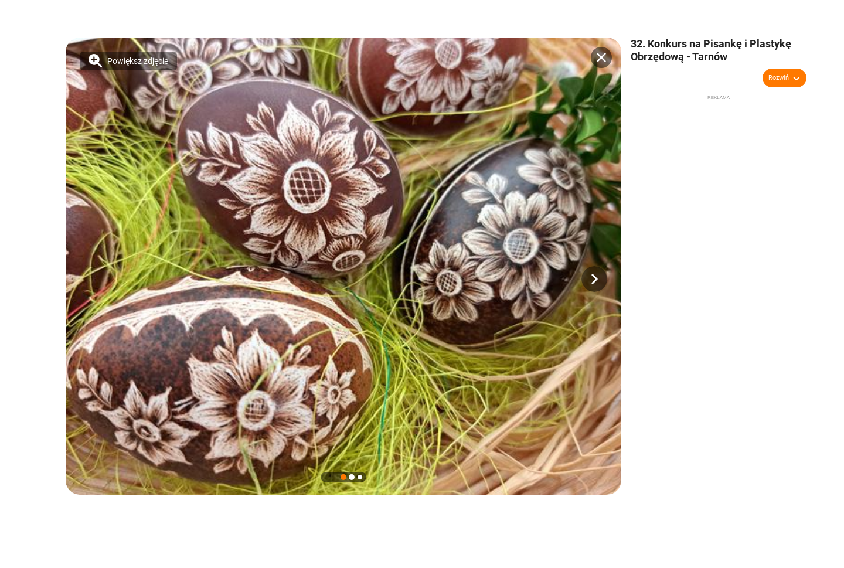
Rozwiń (778, 77)
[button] (594, 279)
